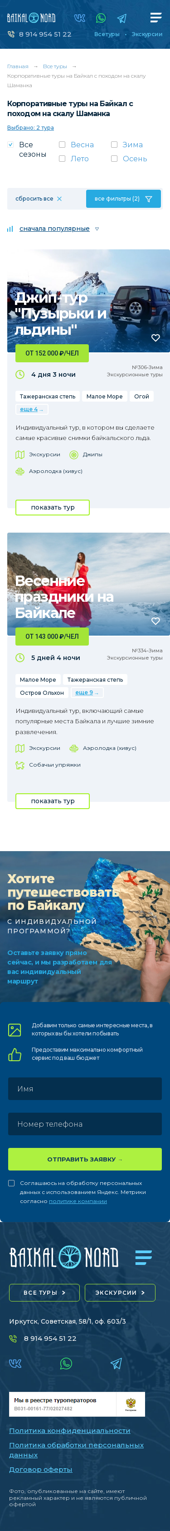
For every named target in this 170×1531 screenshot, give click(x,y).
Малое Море (105, 396)
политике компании (78, 1201)
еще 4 (29, 409)
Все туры (106, 34)
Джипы (92, 454)
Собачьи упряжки (55, 764)
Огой (141, 396)
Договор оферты (41, 1469)
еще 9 (84, 692)
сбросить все (34, 198)
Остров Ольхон (42, 692)
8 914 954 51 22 (45, 34)
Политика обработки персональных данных (76, 1450)
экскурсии (116, 1292)
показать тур (53, 507)
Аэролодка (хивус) (56, 471)
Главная (18, 66)
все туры (41, 1292)
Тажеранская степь (47, 396)
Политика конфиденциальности (70, 1430)
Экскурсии (147, 34)
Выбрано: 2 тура (30, 127)
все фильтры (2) (117, 198)
